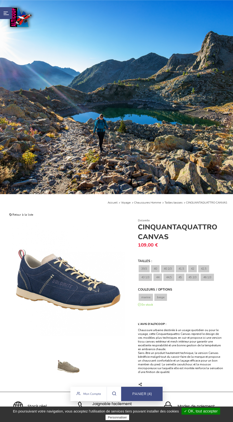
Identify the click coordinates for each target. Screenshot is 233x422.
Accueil (112, 202)
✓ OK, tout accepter (201, 411)
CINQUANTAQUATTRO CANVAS (206, 202)
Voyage (126, 202)
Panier (142, 394)
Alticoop (20, 17)
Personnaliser (117, 417)
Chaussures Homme (147, 202)
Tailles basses (173, 202)
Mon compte (88, 394)
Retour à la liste (21, 215)
